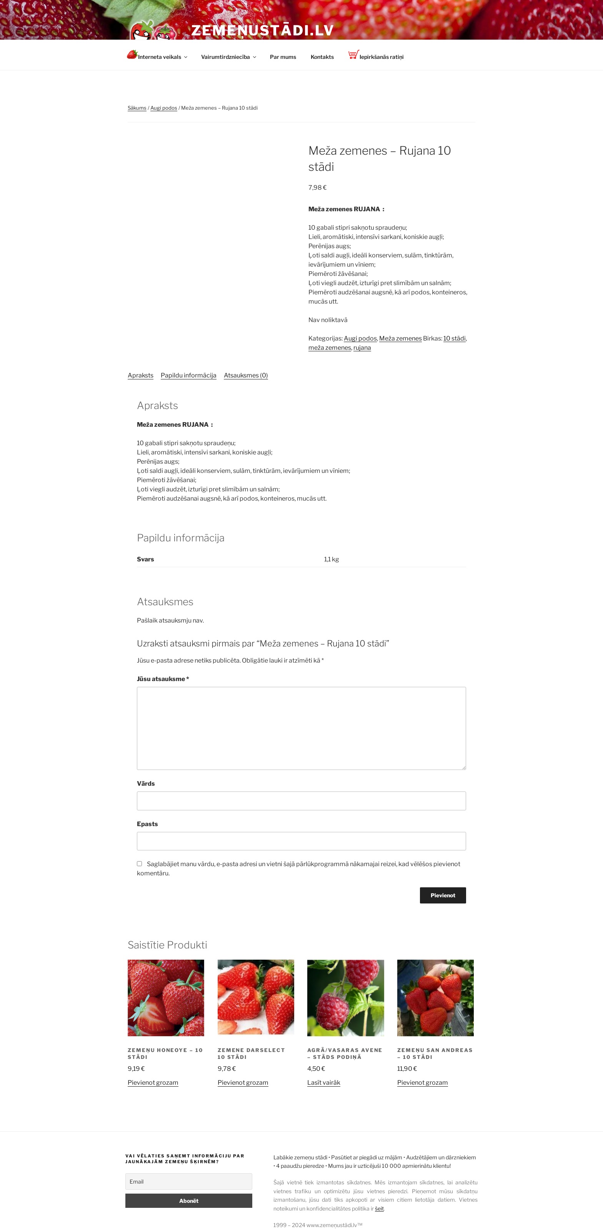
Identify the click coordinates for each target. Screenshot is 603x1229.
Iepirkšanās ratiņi (376, 55)
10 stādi (454, 338)
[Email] (188, 1181)
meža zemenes (329, 347)
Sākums (137, 108)
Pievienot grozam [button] (153, 1082)
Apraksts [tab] (140, 375)
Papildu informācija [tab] (189, 375)
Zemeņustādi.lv (263, 30)
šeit (379, 1208)
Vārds (146, 783)
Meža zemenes (400, 338)
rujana (362, 347)
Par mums (283, 56)
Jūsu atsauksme (163, 679)
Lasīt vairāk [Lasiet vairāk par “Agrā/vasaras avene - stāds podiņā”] (323, 1082)
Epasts (147, 824)
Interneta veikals (157, 55)
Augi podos (163, 108)
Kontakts (322, 56)
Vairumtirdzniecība (229, 56)
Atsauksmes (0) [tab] (246, 375)
